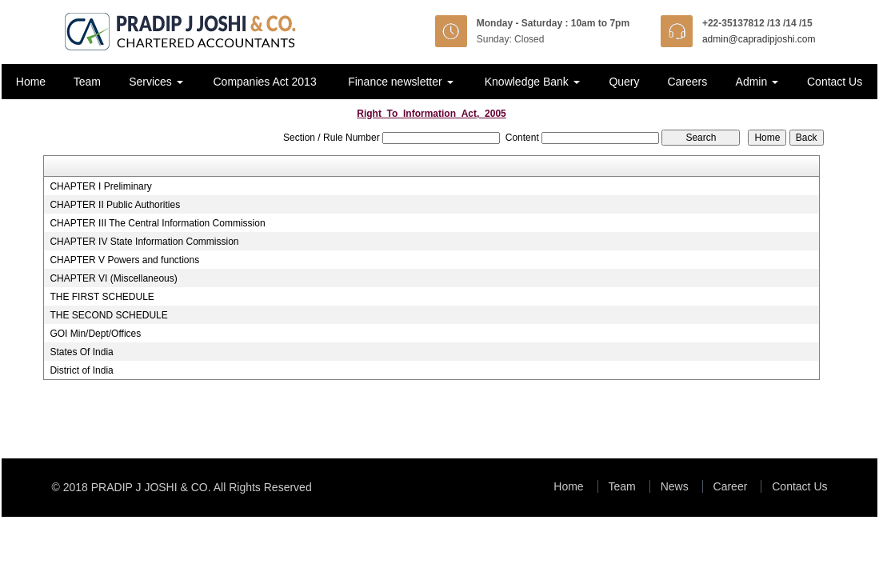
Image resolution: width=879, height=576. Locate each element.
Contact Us (834, 81)
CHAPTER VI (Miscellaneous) (113, 278)
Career (730, 486)
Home (31, 81)
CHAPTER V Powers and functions (124, 260)
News (675, 486)
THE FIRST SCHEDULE (102, 296)
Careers (687, 81)
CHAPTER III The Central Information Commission (157, 223)
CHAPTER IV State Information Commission (144, 241)
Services (156, 81)
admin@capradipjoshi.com (759, 39)
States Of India (81, 352)
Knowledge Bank (532, 81)
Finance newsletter (400, 81)
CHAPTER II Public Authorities (115, 204)
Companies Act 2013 (264, 81)
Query (624, 81)
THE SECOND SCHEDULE (108, 315)
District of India (81, 370)
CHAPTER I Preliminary (100, 186)
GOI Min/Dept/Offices (95, 333)
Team (87, 81)
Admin (757, 81)
